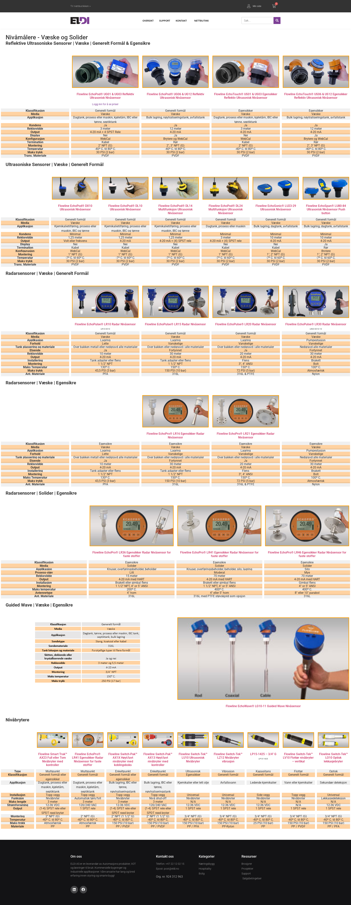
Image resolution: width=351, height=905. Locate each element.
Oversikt (148, 20)
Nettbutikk (201, 20)
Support (164, 20)
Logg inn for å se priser (105, 104)
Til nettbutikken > (80, 6)
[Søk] (277, 20)
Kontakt (182, 20)
